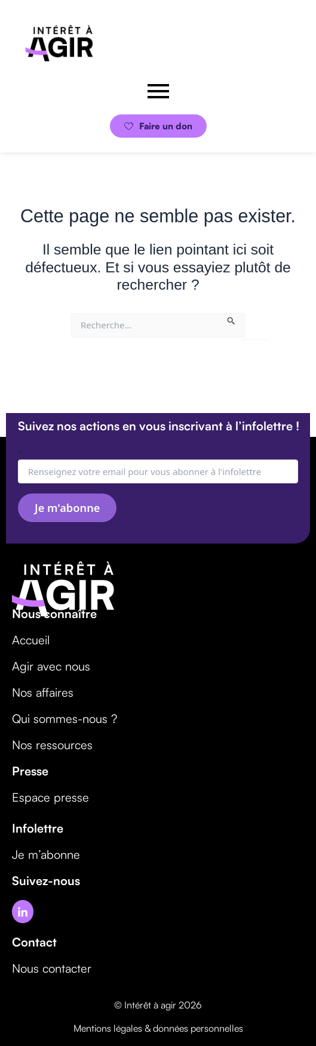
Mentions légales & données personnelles (158, 1028)
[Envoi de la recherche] (231, 319)
